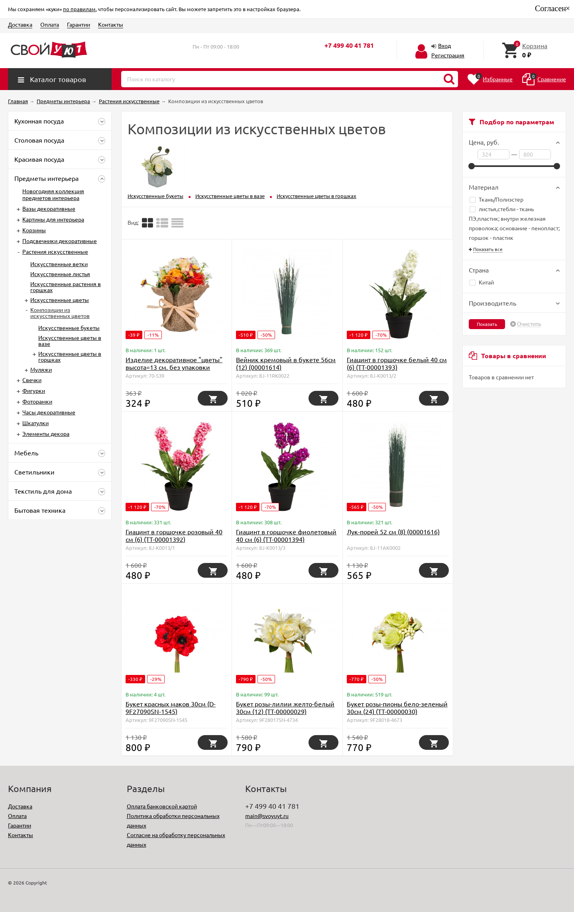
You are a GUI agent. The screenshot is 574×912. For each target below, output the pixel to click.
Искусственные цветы (59, 299)
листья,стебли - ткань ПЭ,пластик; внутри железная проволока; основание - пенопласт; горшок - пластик (514, 223)
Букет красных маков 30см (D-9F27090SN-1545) (171, 707)
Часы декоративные (48, 412)
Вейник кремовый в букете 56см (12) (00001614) (286, 363)
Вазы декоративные (48, 208)
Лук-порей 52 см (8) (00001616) (393, 531)
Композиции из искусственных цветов (60, 312)
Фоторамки (37, 401)
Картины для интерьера (53, 219)
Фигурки (33, 390)
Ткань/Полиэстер (496, 199)
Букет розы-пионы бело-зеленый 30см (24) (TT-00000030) (397, 707)
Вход (444, 45)
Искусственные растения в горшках (65, 286)
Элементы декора (45, 433)
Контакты (110, 24)
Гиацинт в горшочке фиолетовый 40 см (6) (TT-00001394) (286, 535)
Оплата (49, 24)
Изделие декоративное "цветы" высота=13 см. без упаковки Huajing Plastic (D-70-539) (174, 367)
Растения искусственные (55, 251)
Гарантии (78, 24)
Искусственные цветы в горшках (69, 356)
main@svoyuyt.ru (267, 815)
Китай (482, 282)
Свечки (31, 379)
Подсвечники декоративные (59, 240)
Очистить (529, 324)
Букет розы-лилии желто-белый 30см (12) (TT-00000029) (285, 707)
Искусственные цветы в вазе (69, 340)
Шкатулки (35, 422)
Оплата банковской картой (162, 806)
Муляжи (41, 369)
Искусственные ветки (59, 263)
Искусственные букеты (69, 327)
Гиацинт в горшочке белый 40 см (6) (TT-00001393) (397, 363)
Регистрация (447, 55)
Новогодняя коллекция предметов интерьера (53, 194)
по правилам (79, 9)
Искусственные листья (60, 273)
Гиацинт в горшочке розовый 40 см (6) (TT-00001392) (174, 535)
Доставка (20, 24)
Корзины (34, 229)
